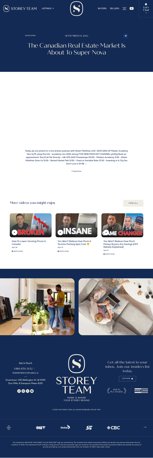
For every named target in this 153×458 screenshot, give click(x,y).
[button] (124, 9)
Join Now (127, 379)
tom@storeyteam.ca (25, 373)
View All (133, 205)
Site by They (96, 410)
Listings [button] (48, 9)
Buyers (102, 9)
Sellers (114, 9)
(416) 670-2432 (23, 369)
